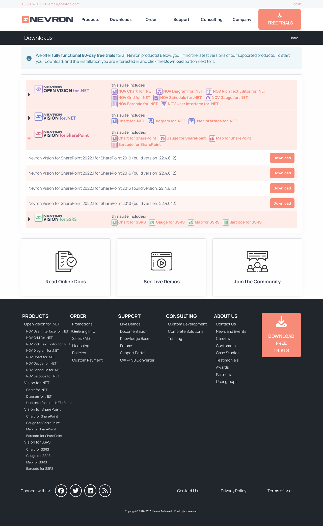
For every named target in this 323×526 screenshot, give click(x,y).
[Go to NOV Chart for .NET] (133, 91)
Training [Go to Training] (175, 338)
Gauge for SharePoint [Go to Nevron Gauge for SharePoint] (43, 423)
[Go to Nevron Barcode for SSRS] (242, 222)
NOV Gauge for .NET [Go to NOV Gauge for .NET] (41, 363)
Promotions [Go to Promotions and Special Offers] (82, 324)
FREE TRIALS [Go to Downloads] (279, 19)
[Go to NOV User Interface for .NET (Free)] (190, 103)
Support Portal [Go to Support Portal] (132, 352)
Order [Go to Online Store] (151, 19)
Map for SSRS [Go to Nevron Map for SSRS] (36, 462)
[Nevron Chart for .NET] (128, 121)
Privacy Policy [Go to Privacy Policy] (233, 490)
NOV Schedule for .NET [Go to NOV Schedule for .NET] (43, 370)
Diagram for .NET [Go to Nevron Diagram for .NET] (39, 396)
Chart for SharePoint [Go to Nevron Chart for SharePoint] (42, 416)
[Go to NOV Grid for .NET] (131, 97)
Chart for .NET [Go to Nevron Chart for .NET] (37, 389)
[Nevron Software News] (105, 490)
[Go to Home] (48, 19)
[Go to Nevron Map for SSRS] (204, 222)
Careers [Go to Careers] (223, 338)
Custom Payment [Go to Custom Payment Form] (87, 360)
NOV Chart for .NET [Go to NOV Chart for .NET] (40, 357)
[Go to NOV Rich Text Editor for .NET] (236, 91)
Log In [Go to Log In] (296, 4)
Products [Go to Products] (90, 19)
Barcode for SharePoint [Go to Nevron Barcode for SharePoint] (44, 435)
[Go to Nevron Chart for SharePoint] (134, 138)
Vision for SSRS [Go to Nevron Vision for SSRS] (37, 442)
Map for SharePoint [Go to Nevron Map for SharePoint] (41, 429)
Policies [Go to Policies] (79, 352)
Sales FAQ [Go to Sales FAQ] (81, 338)
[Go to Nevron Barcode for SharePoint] (136, 144)
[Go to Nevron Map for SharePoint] (230, 138)
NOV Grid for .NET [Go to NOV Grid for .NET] (39, 337)
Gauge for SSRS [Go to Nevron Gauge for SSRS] (38, 455)
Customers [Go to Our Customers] (226, 345)
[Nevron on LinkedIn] (90, 490)
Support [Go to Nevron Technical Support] (181, 19)
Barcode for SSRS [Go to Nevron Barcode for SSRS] (39, 468)
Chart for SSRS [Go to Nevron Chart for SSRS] (37, 449)
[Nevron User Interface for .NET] (213, 121)
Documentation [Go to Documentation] (134, 331)
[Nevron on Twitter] (76, 490)
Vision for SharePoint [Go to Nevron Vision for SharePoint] (42, 409)
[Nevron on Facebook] (61, 490)
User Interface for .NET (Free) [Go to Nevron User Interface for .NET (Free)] (49, 402)
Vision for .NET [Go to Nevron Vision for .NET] (36, 382)
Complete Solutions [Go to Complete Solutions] (185, 331)
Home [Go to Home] (294, 38)
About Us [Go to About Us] (226, 316)
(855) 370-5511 (34, 4)
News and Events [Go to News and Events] (231, 331)
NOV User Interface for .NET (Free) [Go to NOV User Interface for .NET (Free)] (49, 331)
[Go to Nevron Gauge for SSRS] (167, 222)
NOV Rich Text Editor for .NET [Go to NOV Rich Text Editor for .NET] (48, 344)
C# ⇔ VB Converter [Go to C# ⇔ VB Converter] (137, 360)
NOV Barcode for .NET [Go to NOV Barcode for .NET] (42, 376)
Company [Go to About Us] (242, 19)
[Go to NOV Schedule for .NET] (177, 97)
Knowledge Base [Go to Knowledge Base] (134, 338)
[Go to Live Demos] (161, 267)
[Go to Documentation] (66, 267)
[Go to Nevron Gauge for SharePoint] (183, 138)
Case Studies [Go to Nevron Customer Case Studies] (227, 352)
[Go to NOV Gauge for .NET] (227, 97)
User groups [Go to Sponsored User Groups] (226, 381)
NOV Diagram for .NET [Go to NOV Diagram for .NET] (42, 350)
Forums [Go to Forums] (126, 345)
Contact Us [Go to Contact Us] (226, 324)
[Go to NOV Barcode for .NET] (135, 103)
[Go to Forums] (257, 267)
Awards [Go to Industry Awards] (222, 367)
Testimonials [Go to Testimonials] (227, 360)
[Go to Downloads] (281, 335)
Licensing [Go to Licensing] (80, 345)
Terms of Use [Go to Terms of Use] (279, 490)
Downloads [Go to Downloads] (121, 19)
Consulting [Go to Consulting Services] (212, 19)
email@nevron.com (63, 4)
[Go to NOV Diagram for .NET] (180, 91)
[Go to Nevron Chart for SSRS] (129, 222)
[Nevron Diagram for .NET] (167, 121)
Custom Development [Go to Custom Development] (187, 324)
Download (282, 157)
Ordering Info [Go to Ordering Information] (83, 331)
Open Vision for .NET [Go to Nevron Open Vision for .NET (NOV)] (42, 324)
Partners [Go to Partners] (223, 374)
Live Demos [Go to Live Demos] (130, 324)
